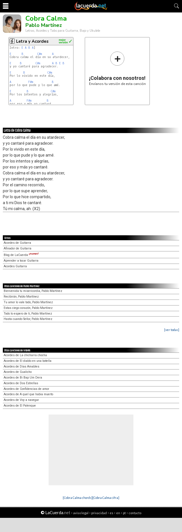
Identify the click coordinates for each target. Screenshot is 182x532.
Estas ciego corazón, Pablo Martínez (28, 308)
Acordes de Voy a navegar (21, 400)
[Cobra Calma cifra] (105, 497)
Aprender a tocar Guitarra (21, 260)
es (111, 513)
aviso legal (80, 513)
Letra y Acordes (32, 41)
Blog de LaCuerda (21, 255)
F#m (30, 82)
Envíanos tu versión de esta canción (117, 68)
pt (124, 513)
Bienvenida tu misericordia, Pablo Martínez (33, 291)
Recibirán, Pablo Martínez (21, 296)
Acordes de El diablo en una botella (27, 361)
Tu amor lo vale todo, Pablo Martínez (28, 302)
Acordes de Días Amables (21, 366)
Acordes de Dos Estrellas (21, 383)
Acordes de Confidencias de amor (26, 389)
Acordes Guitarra (15, 266)
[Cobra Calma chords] (77, 497)
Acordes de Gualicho (18, 372)
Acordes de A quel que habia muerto (28, 394)
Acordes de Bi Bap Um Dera (23, 377)
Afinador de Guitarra (17, 248)
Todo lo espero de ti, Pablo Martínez (28, 313)
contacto (135, 513)
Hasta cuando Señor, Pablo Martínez (28, 319)
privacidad (99, 513)
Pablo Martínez (43, 25)
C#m (39, 54)
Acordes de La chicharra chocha (25, 355)
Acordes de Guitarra (17, 243)
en (118, 513)
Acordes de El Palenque (20, 405)
